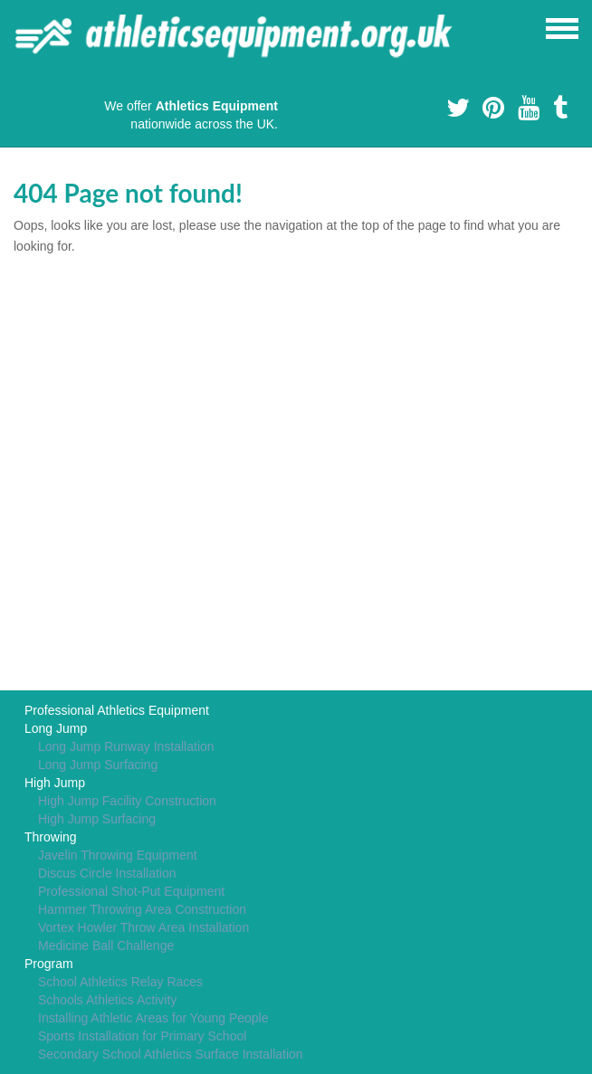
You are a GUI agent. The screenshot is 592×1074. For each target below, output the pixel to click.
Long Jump (55, 728)
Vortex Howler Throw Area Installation (143, 927)
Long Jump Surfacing (98, 764)
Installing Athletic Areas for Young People (153, 1018)
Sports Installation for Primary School (142, 1036)
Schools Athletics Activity (107, 1000)
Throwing (50, 837)
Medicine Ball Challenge (106, 945)
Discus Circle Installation (107, 873)
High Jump (54, 782)
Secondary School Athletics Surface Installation (170, 1054)
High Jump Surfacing (97, 819)
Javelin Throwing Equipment (117, 855)
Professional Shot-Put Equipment (131, 891)
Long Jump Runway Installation (126, 746)
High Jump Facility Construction (127, 801)
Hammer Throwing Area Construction (142, 909)
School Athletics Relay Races (120, 981)
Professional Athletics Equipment (116, 710)
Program (48, 963)
